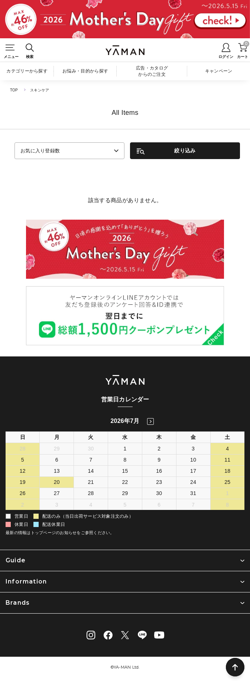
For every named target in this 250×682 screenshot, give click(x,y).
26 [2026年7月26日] (23, 493)
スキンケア (39, 90)
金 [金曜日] (193, 437)
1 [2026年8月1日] (227, 493)
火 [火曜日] (90, 437)
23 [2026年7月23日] (159, 482)
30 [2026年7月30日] (159, 493)
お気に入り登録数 (40, 150)
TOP (14, 90)
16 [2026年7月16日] (159, 470)
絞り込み (184, 150)
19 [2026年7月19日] (23, 482)
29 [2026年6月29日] (57, 448)
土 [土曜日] (227, 437)
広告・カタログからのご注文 (152, 71)
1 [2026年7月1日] (124, 448)
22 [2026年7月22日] (125, 482)
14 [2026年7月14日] (91, 470)
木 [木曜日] (159, 437)
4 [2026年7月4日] (227, 448)
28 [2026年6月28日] (23, 448)
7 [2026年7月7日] (91, 459)
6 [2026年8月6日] (159, 504)
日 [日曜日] (22, 437)
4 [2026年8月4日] (91, 504)
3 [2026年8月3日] (56, 504)
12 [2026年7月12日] (23, 470)
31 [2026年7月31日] (193, 493)
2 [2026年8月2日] (22, 504)
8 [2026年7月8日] (124, 459)
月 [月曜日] (56, 437)
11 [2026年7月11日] (227, 459)
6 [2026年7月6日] (56, 459)
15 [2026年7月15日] (125, 470)
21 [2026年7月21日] (91, 482)
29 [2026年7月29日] (125, 493)
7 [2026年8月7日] (193, 504)
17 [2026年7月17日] (193, 470)
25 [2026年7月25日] (227, 482)
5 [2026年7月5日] (22, 459)
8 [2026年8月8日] (227, 504)
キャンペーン (219, 71)
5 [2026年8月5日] (124, 504)
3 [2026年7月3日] (193, 448)
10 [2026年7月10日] (193, 459)
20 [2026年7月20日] (57, 482)
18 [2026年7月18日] (227, 470)
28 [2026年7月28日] (91, 493)
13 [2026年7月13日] (57, 470)
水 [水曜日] (124, 437)
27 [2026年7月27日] (57, 493)
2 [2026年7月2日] (159, 448)
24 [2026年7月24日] (193, 482)
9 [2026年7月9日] (159, 459)
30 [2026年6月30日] (91, 448)
